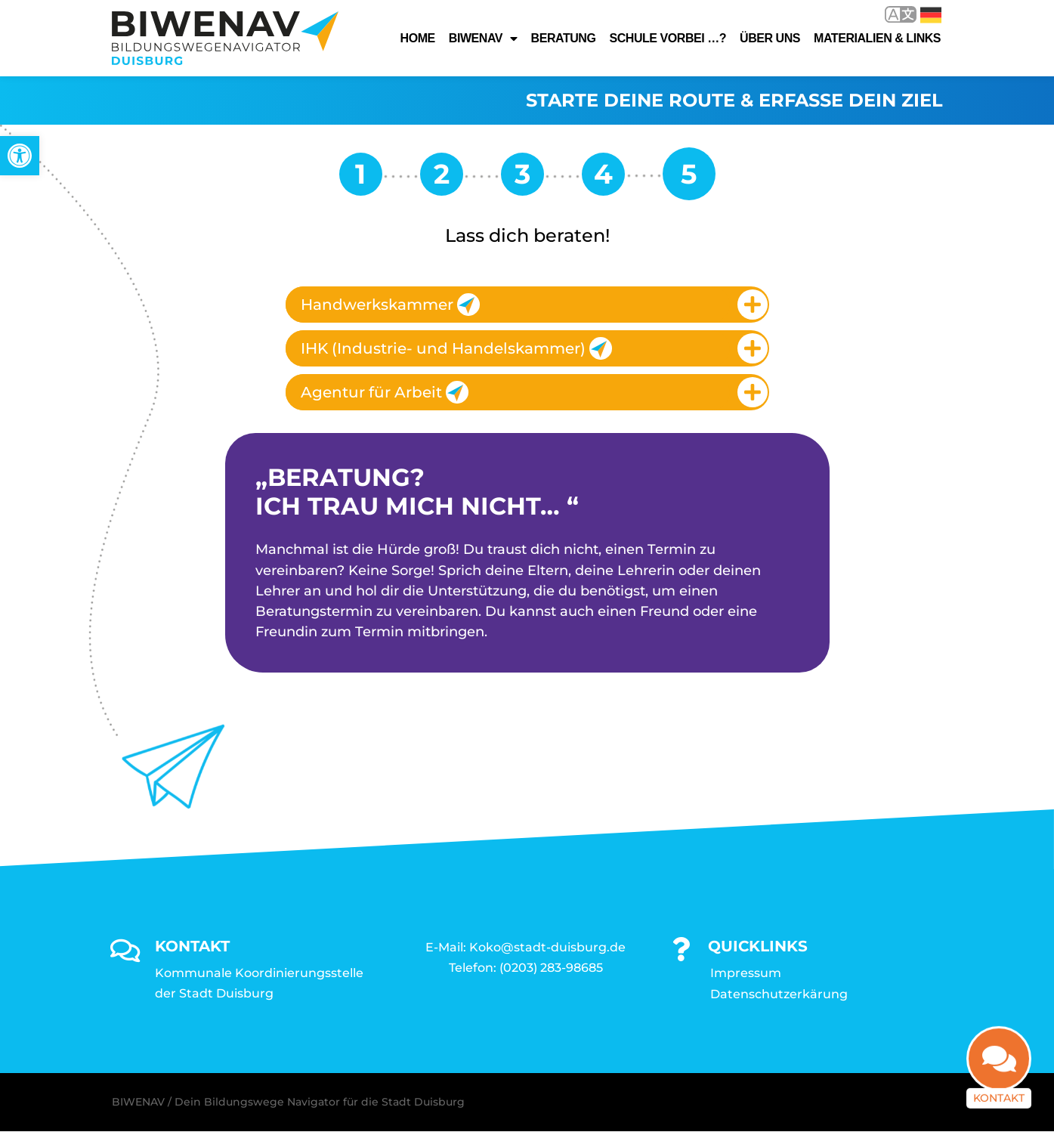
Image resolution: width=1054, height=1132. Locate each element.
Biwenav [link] (483, 38)
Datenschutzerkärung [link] (779, 995)
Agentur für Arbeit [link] (384, 392)
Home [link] (417, 38)
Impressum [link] (745, 974)
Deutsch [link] (930, 15)
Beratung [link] (563, 38)
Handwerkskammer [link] (390, 304)
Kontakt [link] (999, 1100)
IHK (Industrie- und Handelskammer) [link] (456, 348)
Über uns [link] (770, 38)
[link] (19, 155)
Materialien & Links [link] (877, 38)
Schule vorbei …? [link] (667, 38)
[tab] (527, 304)
